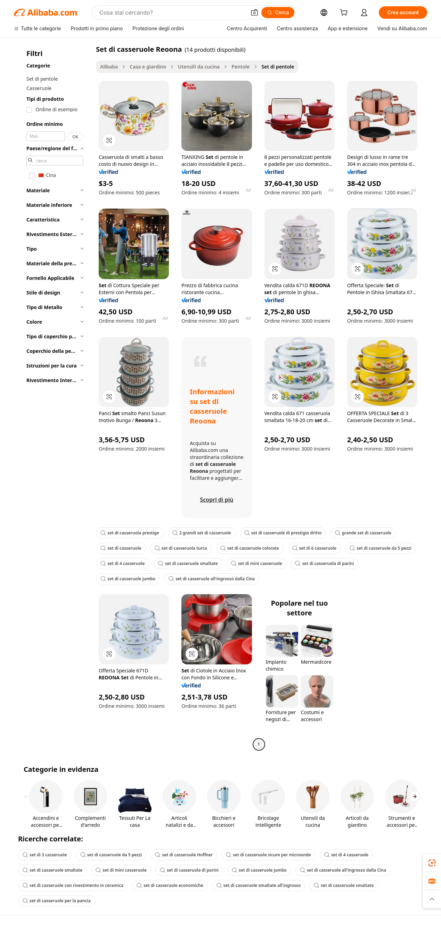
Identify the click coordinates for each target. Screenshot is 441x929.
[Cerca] (278, 12)
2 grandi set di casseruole (201, 533)
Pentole (240, 66)
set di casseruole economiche (170, 885)
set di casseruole (120, 548)
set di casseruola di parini (324, 563)
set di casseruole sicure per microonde (268, 855)
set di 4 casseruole (122, 563)
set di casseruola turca (181, 548)
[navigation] (53, 397)
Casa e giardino (148, 66)
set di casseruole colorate (249, 548)
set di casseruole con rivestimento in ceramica (73, 885)
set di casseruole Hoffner (184, 855)
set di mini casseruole (256, 563)
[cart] (345, 13)
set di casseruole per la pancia (57, 901)
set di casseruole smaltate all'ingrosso (259, 885)
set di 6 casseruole (314, 548)
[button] (254, 12)
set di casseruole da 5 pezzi (380, 548)
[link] (432, 863)
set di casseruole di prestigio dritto (283, 533)
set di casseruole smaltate (188, 563)
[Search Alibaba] (172, 12)
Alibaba (109, 66)
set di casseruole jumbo (127, 579)
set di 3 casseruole (45, 855)
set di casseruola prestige (129, 533)
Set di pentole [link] (278, 66)
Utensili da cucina (199, 66)
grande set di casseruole (363, 533)
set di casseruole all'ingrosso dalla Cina (212, 579)
